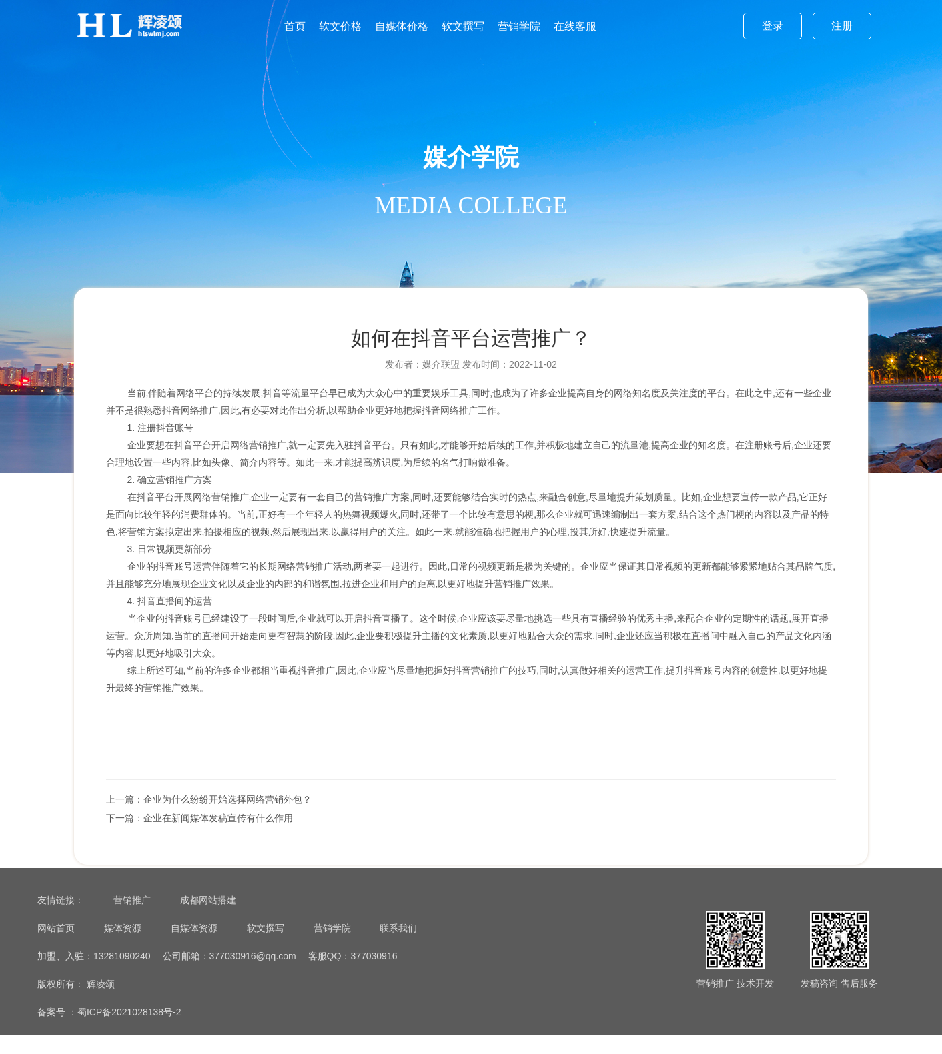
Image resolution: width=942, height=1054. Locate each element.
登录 (772, 25)
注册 (842, 25)
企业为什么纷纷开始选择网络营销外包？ (231, 810)
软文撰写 (463, 26)
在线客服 (575, 26)
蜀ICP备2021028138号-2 (129, 1031)
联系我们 (398, 947)
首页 (295, 26)
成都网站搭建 (208, 919)
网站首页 (56, 947)
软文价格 (340, 26)
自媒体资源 (194, 947)
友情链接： (60, 919)
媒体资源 (122, 947)
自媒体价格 (401, 26)
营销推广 (132, 919)
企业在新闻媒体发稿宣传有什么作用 (222, 828)
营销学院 (519, 26)
